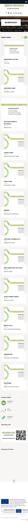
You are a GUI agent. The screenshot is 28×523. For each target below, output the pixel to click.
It (18, 13)
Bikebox (6, 210)
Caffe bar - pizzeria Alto (12, 239)
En (16, 13)
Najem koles (18, 30)
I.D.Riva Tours (8, 152)
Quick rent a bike (9, 88)
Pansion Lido (8, 354)
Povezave (10, 416)
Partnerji (10, 401)
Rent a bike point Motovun (13, 268)
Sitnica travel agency (11, 296)
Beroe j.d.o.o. (8, 325)
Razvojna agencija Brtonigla (10, 123)
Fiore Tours (8, 181)
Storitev (10, 30)
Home (4, 30)
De (21, 13)
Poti (8, 409)
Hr (14, 13)
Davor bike (7, 383)
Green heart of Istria (11, 59)
